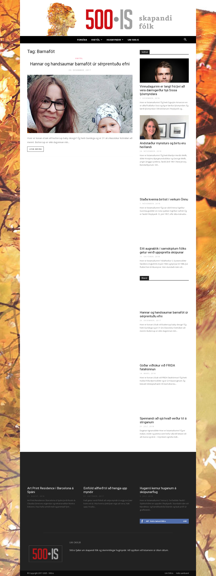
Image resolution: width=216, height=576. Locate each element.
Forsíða (82, 39)
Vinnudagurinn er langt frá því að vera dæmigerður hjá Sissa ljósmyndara (162, 90)
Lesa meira (35, 149)
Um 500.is (133, 39)
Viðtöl (96, 39)
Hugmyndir (115, 39)
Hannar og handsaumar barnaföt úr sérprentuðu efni (80, 64)
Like (185, 521)
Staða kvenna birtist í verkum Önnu (164, 199)
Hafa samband (182, 573)
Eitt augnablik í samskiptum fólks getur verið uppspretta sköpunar (163, 250)
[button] (185, 39)
